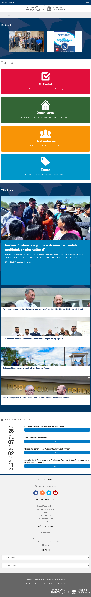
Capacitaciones (45, 536)
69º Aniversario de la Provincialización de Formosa (44, 426)
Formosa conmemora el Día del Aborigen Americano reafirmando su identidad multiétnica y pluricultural (43, 309)
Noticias (27, 262)
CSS (54, 584)
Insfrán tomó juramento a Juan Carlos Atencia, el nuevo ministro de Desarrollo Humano (36, 397)
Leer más (57, 430)
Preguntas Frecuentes (46, 518)
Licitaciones (45, 533)
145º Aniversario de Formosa (35, 437)
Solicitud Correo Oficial (45, 509)
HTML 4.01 (60, 584)
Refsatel (45, 512)
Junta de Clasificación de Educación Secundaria (45, 539)
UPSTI (45, 521)
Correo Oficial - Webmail (45, 506)
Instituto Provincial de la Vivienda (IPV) (45, 542)
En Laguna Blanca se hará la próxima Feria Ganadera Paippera (26, 368)
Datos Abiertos (45, 515)
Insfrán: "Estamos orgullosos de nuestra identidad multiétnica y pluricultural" (42, 247)
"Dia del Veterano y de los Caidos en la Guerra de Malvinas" (47, 449)
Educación (45, 545)
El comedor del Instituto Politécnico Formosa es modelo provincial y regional (33, 338)
